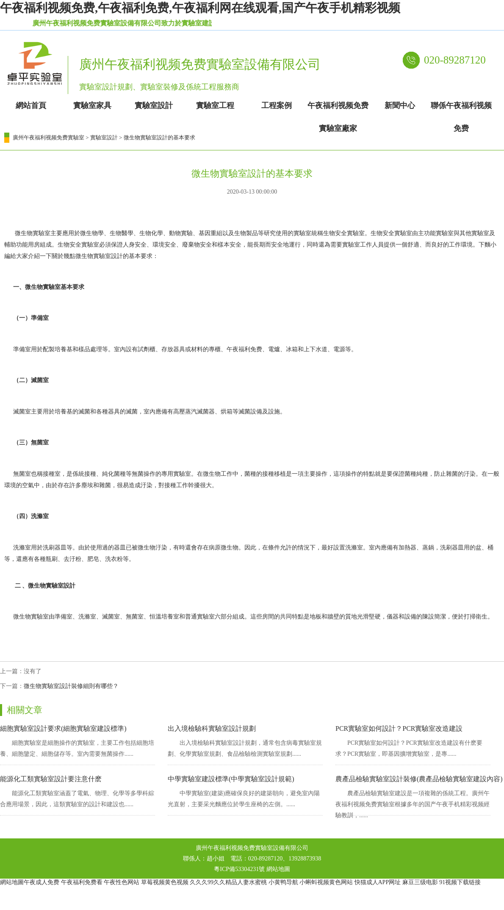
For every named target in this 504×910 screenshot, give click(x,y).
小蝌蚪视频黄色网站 (326, 882)
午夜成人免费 (41, 882)
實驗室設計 (104, 137)
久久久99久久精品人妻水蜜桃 (228, 882)
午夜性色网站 (121, 882)
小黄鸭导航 (283, 882)
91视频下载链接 (460, 882)
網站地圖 (278, 869)
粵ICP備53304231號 (239, 869)
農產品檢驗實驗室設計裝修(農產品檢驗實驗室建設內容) (419, 778)
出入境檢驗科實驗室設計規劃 (212, 728)
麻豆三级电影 (420, 882)
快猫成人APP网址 (377, 882)
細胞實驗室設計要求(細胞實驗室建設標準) (63, 728)
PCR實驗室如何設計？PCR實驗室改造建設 (398, 728)
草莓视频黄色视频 (164, 882)
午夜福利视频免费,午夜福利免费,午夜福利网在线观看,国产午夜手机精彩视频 (200, 7)
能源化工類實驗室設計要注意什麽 (51, 778)
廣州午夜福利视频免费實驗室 (48, 137)
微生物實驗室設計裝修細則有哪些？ (71, 686)
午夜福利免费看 (81, 882)
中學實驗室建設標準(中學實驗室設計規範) (231, 778)
